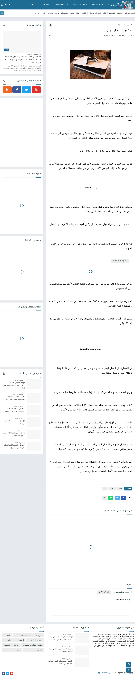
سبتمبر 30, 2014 (18, 380)
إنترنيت (112, 489)
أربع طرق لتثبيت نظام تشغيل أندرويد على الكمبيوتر (14, 446)
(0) (51, 36)
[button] (123, 498)
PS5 (104, 489)
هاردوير (50, 13)
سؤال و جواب (45, 4)
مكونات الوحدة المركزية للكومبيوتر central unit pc (15, 398)
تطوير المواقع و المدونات (126, 13)
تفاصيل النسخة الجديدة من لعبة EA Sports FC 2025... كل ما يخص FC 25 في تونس (23, 60)
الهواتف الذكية (95, 13)
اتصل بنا (32, 4)
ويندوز (44, 13)
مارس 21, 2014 (18, 430)
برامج (57, 13)
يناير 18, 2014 (19, 443)
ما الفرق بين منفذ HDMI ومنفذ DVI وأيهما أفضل (14, 434)
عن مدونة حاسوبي (61, 4)
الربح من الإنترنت (23, 635)
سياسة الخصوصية (80, 4)
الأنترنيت (85, 13)
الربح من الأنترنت (109, 13)
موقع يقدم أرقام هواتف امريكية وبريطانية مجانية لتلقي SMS (14, 385)
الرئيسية (128, 25)
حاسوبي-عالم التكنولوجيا (120, 5)
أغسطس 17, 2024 (33, 54)
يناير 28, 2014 (19, 418)
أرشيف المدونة (97, 4)
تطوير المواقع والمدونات (32, 645)
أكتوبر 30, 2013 (18, 406)
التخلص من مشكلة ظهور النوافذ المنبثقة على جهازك (15, 410)
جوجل (72, 13)
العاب (78, 13)
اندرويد (37, 13)
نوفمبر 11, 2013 (18, 394)
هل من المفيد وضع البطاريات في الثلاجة (14, 422)
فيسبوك (64, 13)
